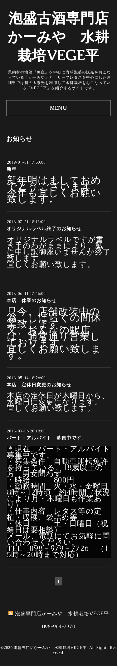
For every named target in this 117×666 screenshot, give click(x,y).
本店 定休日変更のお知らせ (39, 385)
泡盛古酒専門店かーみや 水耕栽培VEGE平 (58, 36)
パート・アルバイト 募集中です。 (46, 438)
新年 (12, 169)
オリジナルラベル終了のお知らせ (44, 228)
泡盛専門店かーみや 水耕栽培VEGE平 (50, 647)
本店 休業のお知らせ (31, 300)
